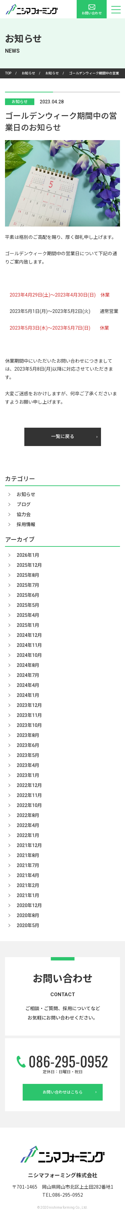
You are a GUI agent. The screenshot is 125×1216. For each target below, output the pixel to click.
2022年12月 (29, 785)
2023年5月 (28, 755)
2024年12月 (29, 635)
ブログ (24, 504)
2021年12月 (29, 845)
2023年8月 (28, 735)
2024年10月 (29, 655)
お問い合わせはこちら (70, 1092)
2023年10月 (29, 725)
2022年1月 (28, 835)
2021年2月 (28, 885)
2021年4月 (28, 875)
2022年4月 (28, 825)
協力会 (24, 514)
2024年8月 (28, 665)
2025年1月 (28, 625)
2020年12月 (29, 905)
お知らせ (20, 101)
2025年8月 (28, 575)
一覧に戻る (74, 436)
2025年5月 (28, 605)
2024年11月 (29, 645)
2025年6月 (28, 595)
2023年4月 (28, 765)
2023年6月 (28, 745)
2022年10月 (29, 805)
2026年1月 (28, 555)
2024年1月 (28, 695)
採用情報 (26, 524)
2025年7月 (28, 585)
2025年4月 (28, 615)
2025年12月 (29, 565)
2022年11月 (29, 795)
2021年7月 (28, 865)
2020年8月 (28, 915)
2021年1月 (28, 895)
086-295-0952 (67, 1194)
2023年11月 (29, 715)
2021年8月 (28, 855)
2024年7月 (28, 675)
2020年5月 (28, 925)
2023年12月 (29, 705)
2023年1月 (28, 775)
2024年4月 (28, 685)
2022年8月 (28, 815)
